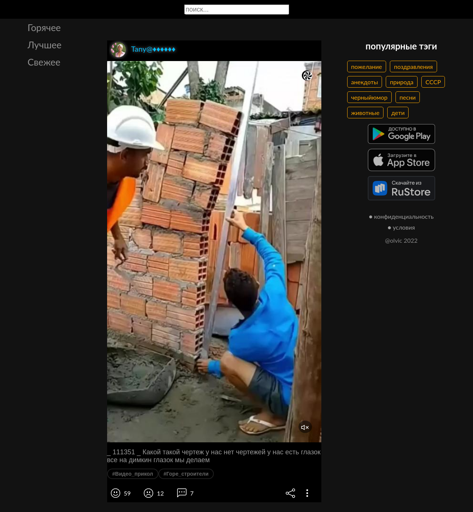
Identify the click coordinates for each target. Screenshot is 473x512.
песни (408, 97)
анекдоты (364, 81)
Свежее (44, 61)
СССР (433, 81)
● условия (401, 227)
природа (401, 81)
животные (365, 112)
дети (397, 112)
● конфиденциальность (401, 216)
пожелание (366, 66)
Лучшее (45, 44)
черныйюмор (369, 97)
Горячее (44, 27)
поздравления (413, 66)
